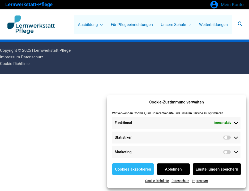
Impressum (200, 181)
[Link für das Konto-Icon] (227, 5)
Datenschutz (180, 181)
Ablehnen (173, 169)
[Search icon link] (240, 24)
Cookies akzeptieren (133, 169)
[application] (100, 24)
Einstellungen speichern (217, 169)
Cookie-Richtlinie (157, 181)
